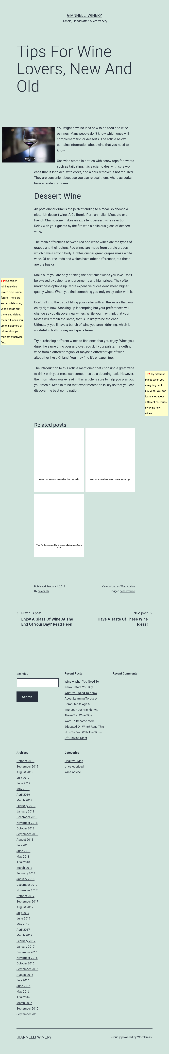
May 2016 (23, 991)
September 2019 (27, 766)
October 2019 (25, 761)
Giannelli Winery (84, 15)
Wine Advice (127, 586)
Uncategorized (74, 766)
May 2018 (23, 856)
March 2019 (24, 800)
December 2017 (27, 884)
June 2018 (23, 851)
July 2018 (23, 845)
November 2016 (27, 957)
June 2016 (23, 986)
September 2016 (27, 969)
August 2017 (25, 907)
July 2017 (23, 913)
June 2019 (23, 783)
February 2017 (26, 941)
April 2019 (23, 794)
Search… (22, 674)
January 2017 (25, 946)
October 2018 (25, 828)
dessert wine (127, 591)
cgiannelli (43, 591)
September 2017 (27, 901)
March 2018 (24, 867)
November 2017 (27, 890)
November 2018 (27, 822)
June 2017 (23, 918)
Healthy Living (74, 761)
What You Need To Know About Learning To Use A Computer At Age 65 (81, 698)
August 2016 (25, 974)
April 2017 (23, 929)
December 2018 (27, 817)
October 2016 (25, 963)
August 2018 (25, 839)
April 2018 (23, 862)
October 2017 (25, 896)
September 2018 (27, 834)
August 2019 (25, 772)
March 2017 (24, 935)
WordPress (144, 1037)
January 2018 (25, 879)
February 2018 (26, 873)
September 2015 (27, 1008)
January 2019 (25, 811)
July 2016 (23, 980)
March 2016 (24, 1003)
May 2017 (23, 924)
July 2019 (23, 777)
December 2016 (27, 952)
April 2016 (23, 997)
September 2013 (27, 1014)
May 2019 (23, 789)
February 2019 (26, 806)
